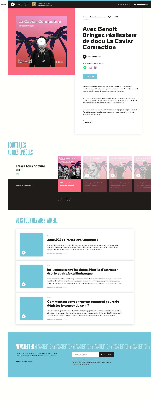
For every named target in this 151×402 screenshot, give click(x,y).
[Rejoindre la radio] (23, 4)
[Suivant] (67, 199)
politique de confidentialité (96, 362)
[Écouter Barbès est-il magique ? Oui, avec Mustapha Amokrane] (120, 167)
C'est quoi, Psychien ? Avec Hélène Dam (93, 184)
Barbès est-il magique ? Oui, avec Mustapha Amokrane (120, 185)
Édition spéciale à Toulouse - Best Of (67, 184)
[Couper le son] (135, 4)
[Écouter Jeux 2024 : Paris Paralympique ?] (31, 244)
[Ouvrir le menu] (4, 12)
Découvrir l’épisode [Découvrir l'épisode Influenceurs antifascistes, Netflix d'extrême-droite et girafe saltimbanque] (57, 287)
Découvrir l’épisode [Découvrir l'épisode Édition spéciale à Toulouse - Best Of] (26, 185)
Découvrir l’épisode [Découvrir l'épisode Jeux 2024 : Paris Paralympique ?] (57, 254)
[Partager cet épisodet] (90, 76)
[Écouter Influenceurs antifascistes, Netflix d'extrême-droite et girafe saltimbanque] (31, 276)
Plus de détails (24, 361)
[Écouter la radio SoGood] (13, 4)
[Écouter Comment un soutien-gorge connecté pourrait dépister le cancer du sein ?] (31, 308)
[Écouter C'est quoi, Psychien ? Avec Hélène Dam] (95, 167)
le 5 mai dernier (115, 86)
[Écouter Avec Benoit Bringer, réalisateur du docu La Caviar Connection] (41, 41)
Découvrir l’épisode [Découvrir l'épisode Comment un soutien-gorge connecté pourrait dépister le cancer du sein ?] (57, 319)
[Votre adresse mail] (85, 354)
